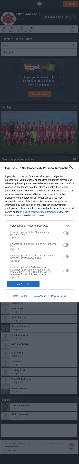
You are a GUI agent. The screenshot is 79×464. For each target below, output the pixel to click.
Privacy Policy (58, 296)
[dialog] (39, 232)
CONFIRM (23, 284)
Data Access (39, 296)
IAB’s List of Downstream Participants (40, 212)
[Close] (72, 168)
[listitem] (39, 226)
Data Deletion (20, 296)
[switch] (66, 233)
